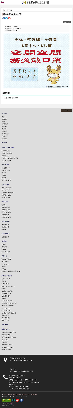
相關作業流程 (5, 214)
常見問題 (4, 172)
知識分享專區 (5, 184)
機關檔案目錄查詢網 (7, 344)
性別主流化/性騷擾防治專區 (9, 313)
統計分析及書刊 (6, 251)
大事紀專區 (5, 136)
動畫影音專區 (5, 227)
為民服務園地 (5, 164)
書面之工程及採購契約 (7, 291)
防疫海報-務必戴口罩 (12, 14)
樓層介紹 (4, 126)
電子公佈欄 (9, 10)
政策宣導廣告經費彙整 (7, 305)
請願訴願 (4, 288)
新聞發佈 (4, 298)
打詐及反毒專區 (6, 318)
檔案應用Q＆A (5, 339)
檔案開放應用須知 (6, 335)
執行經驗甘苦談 (6, 190)
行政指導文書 (5, 283)
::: (1, 1)
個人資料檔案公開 (6, 293)
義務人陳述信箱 (6, 209)
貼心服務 (4, 177)
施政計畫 (4, 281)
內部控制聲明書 (6, 296)
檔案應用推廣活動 (6, 349)
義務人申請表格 (6, 207)
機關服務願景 (5, 133)
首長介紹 (4, 119)
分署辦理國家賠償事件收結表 (9, 303)
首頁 (4, 10)
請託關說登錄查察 (6, 259)
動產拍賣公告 (5, 155)
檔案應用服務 (5, 329)
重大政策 (4, 138)
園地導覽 (4, 244)
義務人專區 (5, 201)
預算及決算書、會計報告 (8, 286)
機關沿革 (4, 116)
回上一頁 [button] (67, 22)
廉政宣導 (4, 266)
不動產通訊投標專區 (7, 153)
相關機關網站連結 (6, 195)
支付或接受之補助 (6, 310)
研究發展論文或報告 (7, 187)
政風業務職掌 (5, 261)
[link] (3, 18)
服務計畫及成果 (6, 170)
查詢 (70, 2)
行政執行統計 (5, 247)
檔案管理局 (5, 342)
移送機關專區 (5, 233)
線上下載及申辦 (6, 168)
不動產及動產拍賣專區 (8, 147)
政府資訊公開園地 (7, 275)
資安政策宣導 (5, 320)
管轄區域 (4, 131)
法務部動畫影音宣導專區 (8, 192)
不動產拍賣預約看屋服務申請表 (10, 158)
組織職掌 (4, 121)
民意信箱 (4, 175)
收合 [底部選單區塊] (67, 110)
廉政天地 (4, 256)
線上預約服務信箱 (6, 180)
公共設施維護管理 (6, 308)
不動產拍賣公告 (6, 150)
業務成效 (4, 249)
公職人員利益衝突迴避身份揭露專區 (11, 271)
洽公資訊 (4, 128)
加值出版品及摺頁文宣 (7, 347)
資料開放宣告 (34, 394)
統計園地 (4, 241)
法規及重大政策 (6, 279)
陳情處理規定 (5, 264)
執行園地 (4, 142)
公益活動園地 (5, 221)
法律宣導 (4, 229)
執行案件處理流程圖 (7, 300)
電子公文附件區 (6, 197)
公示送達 (4, 205)
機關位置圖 (5, 124)
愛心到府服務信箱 (6, 212)
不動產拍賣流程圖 (6, 160)
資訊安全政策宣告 (17, 394)
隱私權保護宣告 (26, 394)
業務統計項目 (5, 315)
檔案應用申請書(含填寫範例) (9, 337)
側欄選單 (2, 2)
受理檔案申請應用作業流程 (9, 332)
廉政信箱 (4, 269)
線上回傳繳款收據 (6, 217)
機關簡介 (4, 113)
